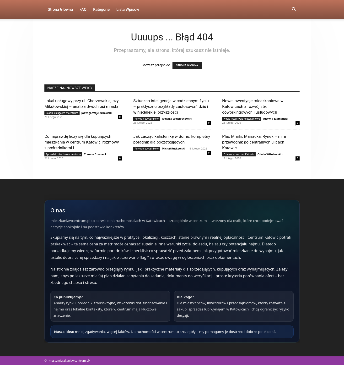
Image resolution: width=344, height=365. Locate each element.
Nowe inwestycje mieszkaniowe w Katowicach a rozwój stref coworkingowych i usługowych (253, 106)
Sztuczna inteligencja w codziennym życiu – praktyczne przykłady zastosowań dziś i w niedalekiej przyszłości (171, 106)
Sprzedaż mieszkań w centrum (63, 154)
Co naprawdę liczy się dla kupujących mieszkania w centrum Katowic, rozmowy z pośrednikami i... (81, 142)
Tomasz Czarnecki (96, 154)
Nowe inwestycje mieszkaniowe (242, 118)
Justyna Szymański (275, 118)
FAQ (83, 9)
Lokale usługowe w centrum (62, 113)
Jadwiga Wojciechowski (96, 113)
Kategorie (101, 9)
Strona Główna (60, 9)
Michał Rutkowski (173, 148)
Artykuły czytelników (147, 118)
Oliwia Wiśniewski (269, 154)
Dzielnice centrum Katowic (239, 154)
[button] (294, 10)
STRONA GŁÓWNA (187, 65)
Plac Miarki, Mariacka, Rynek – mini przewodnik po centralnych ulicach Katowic (254, 142)
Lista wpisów (127, 9)
